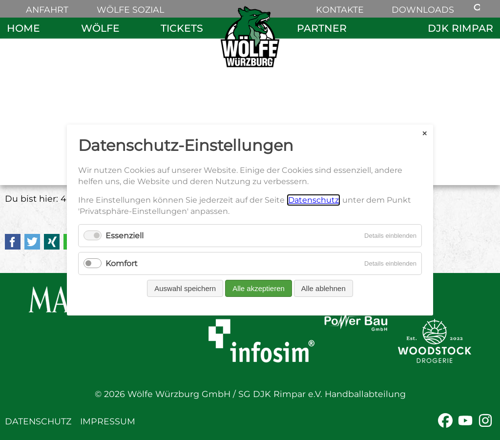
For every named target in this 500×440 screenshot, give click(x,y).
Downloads (423, 9)
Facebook (13, 242)
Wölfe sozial (130, 9)
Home (23, 28)
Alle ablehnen (323, 288)
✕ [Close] (424, 133)
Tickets (182, 28)
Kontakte (340, 9)
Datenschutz (38, 421)
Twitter (32, 242)
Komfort (121, 263)
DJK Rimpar (460, 28)
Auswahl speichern (185, 288)
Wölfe (100, 28)
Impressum (107, 421)
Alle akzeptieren (258, 288)
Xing (52, 242)
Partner (322, 28)
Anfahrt (47, 9)
